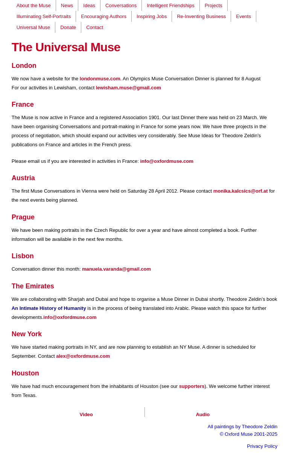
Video (86, 414)
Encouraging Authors (103, 16)
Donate (68, 27)
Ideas (89, 5)
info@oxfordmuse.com (166, 161)
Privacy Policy (262, 446)
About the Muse (34, 5)
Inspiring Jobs (152, 16)
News (67, 5)
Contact (94, 27)
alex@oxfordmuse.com (83, 356)
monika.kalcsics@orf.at (240, 191)
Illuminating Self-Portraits (44, 16)
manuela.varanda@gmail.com (116, 269)
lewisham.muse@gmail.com (128, 87)
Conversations (121, 5)
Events (243, 16)
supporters (192, 386)
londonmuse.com (100, 78)
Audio (203, 414)
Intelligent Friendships (170, 5)
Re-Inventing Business (201, 16)
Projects (213, 5)
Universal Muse (33, 27)
